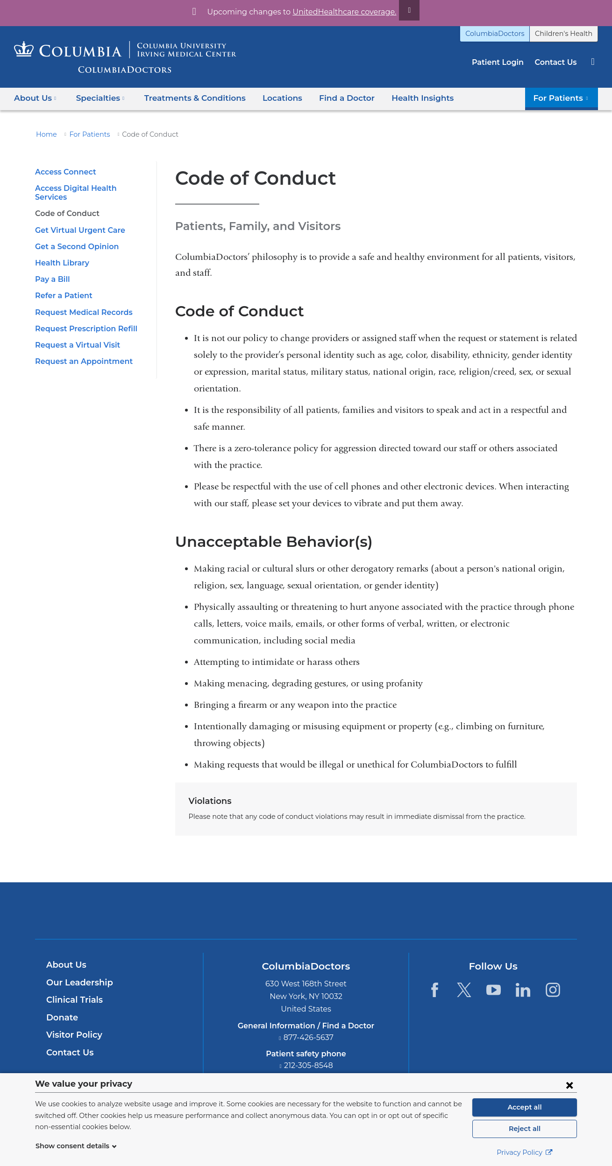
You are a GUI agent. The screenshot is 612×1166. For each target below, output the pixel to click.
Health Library (60, 254)
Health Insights (401, 97)
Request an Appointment (79, 352)
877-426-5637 (308, 1037)
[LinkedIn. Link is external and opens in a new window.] (523, 990)
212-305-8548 (308, 1065)
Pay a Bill (51, 270)
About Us (65, 965)
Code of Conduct (65, 205)
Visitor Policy (73, 1035)
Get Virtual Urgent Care (76, 221)
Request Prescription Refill (83, 320)
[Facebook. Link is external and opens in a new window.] (434, 990)
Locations (268, 97)
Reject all (524, 1128)
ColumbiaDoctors (505, 33)
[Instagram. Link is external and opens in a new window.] (553, 990)
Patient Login (502, 62)
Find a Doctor (330, 97)
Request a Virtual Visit (74, 336)
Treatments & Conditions (186, 97)
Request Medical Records (80, 303)
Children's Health (566, 33)
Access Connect (64, 172)
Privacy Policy (524, 1152)
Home (45, 134)
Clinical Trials (73, 1000)
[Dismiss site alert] (398, 10)
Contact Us (556, 62)
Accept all (525, 1107)
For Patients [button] (564, 97)
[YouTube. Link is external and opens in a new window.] (493, 990)
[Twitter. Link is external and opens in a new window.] (464, 990)
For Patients (84, 134)
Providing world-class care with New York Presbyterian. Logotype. (369, 917)
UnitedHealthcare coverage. (338, 12)
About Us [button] (35, 97)
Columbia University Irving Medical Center (262, 910)
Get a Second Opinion (74, 238)
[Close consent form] (569, 1084)
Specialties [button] (97, 97)
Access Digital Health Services (89, 188)
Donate (60, 1017)
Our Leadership (77, 982)
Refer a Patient (61, 287)
